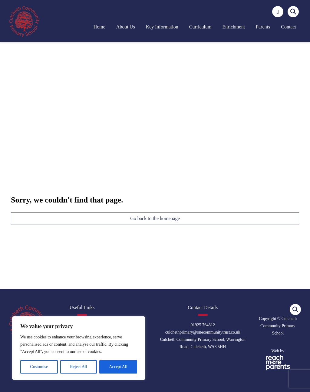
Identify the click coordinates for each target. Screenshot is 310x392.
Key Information (162, 26)
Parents (263, 26)
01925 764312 (202, 325)
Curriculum (200, 26)
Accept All (118, 366)
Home (99, 26)
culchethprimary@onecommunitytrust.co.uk (202, 332)
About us (125, 26)
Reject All (78, 366)
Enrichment (233, 26)
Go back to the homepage (155, 218)
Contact (288, 26)
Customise (39, 366)
